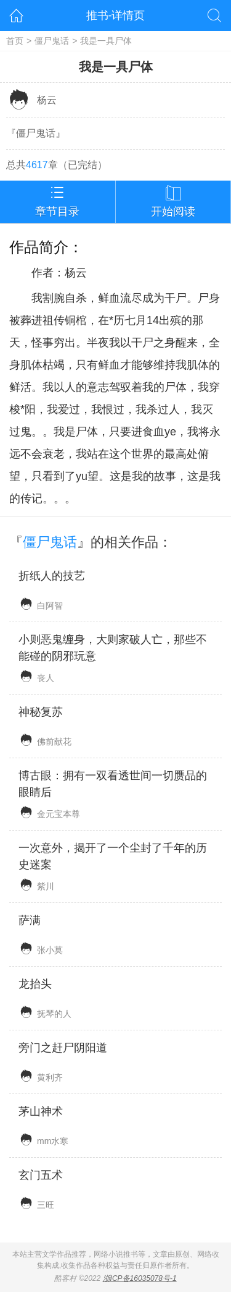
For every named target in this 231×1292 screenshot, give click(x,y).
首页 (14, 41)
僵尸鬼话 (51, 41)
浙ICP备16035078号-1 (140, 1278)
